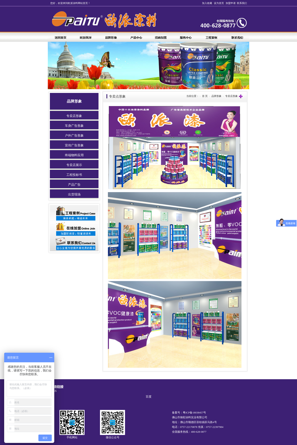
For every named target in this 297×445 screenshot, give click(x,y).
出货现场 (74, 194)
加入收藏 (207, 3)
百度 (149, 396)
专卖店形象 (74, 116)
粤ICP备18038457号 (194, 412)
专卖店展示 (74, 165)
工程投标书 (74, 174)
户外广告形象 (74, 135)
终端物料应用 (74, 155)
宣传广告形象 (74, 145)
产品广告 (74, 184)
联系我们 (242, 3)
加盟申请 (231, 3)
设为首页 (219, 3)
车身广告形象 (74, 125)
